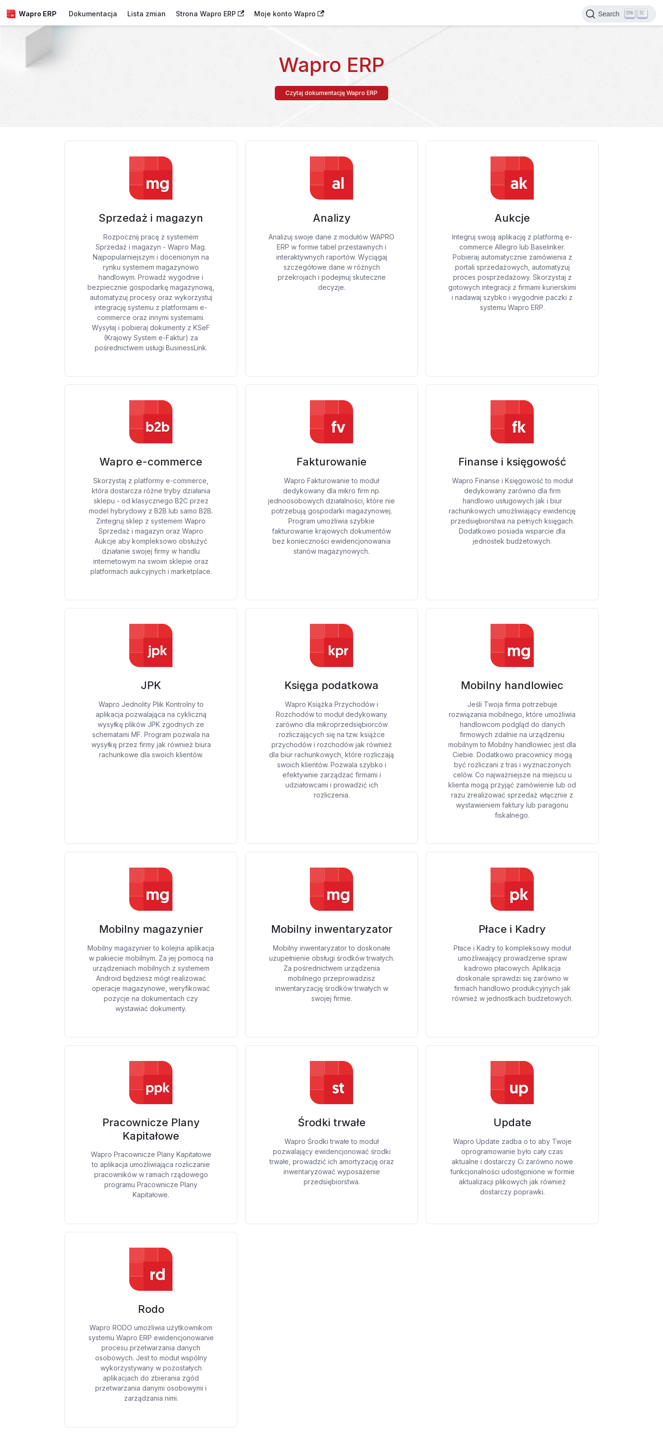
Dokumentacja (93, 14)
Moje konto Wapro (289, 14)
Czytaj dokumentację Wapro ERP (331, 92)
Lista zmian (146, 14)
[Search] (619, 14)
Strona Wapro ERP (210, 14)
